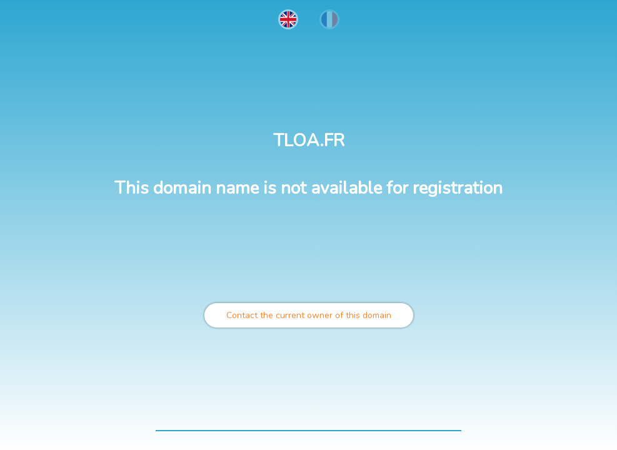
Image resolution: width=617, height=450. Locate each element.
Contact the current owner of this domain (308, 315)
